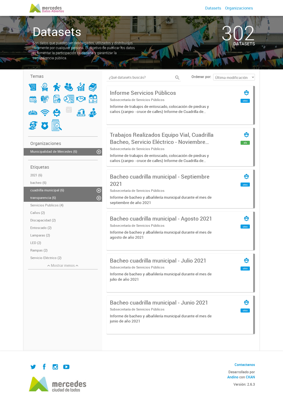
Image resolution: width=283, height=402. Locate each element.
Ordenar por (200, 76)
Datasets (213, 8)
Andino (232, 377)
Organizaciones (239, 8)
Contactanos (245, 364)
